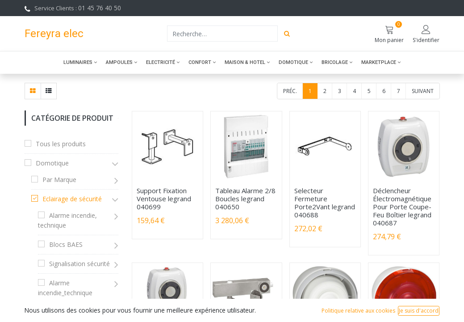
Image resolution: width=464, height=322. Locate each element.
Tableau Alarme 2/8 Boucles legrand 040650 (245, 198)
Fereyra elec (54, 33)
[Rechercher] (287, 33)
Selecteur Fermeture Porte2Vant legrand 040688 (324, 202)
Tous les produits (61, 144)
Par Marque (59, 179)
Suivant (423, 91)
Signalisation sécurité (79, 263)
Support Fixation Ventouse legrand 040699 (164, 198)
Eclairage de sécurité (72, 199)
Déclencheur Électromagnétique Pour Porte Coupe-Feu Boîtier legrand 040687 (402, 206)
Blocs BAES (66, 244)
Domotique (52, 163)
